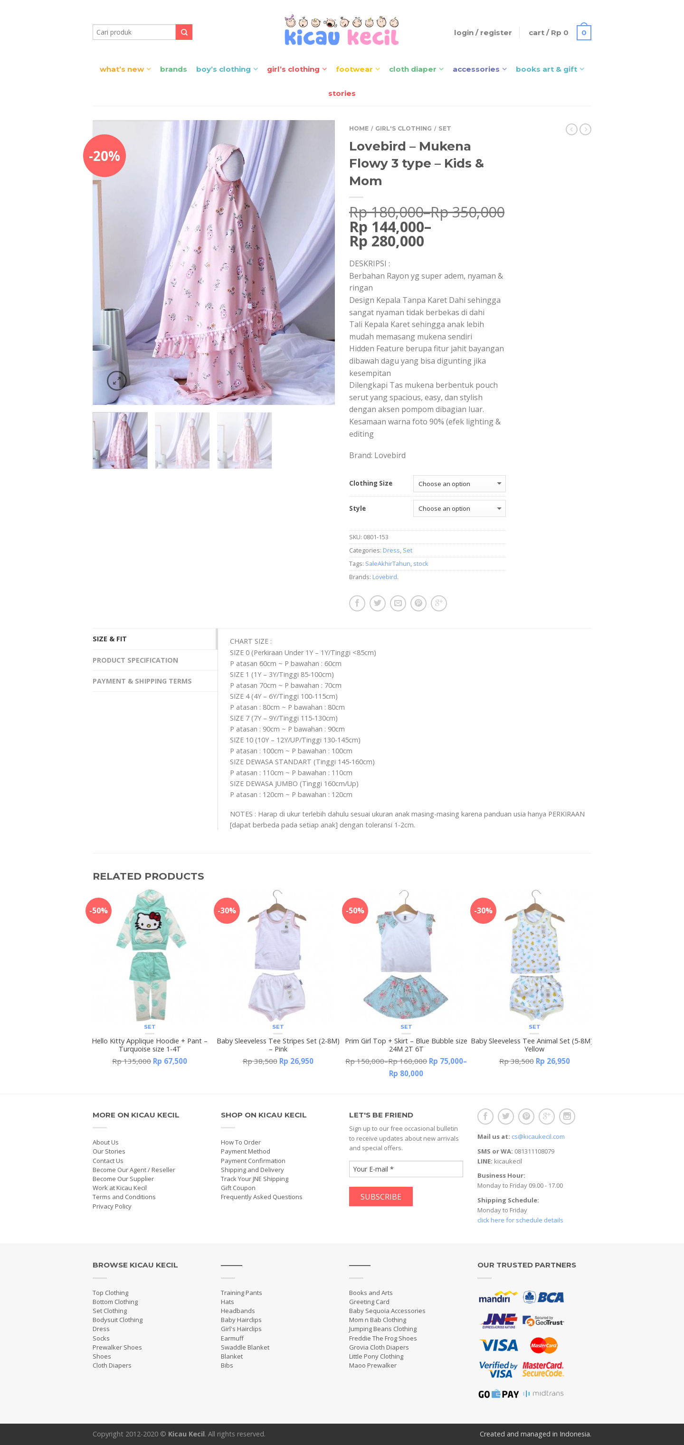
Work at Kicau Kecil (120, 1187)
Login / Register (482, 32)
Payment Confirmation (253, 1160)
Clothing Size (370, 484)
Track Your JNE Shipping (254, 1178)
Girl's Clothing (403, 128)
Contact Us (108, 1160)
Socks (101, 1338)
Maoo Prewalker (373, 1365)
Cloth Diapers (112, 1365)
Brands (173, 69)
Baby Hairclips (241, 1319)
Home (359, 128)
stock (420, 563)
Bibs (227, 1365)
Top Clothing (110, 1292)
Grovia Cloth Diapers (379, 1347)
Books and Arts (371, 1292)
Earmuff (232, 1338)
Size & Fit (110, 638)
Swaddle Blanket (245, 1347)
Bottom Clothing (115, 1301)
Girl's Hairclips (241, 1328)
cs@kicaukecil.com (538, 1136)
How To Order (241, 1142)
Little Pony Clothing (376, 1356)
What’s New (122, 69)
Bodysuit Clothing (117, 1319)
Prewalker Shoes (117, 1347)
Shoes (102, 1356)
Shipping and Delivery (252, 1169)
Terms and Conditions (124, 1196)
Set (444, 128)
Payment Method (245, 1151)
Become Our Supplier (123, 1178)
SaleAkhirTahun (387, 563)
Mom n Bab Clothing (377, 1319)
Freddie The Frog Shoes (383, 1338)
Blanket (232, 1356)
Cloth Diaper (413, 69)
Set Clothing (110, 1310)
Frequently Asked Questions (262, 1196)
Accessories (476, 69)
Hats (227, 1301)
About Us (106, 1142)
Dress (391, 550)
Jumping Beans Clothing (383, 1328)
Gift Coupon (238, 1187)
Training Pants (241, 1292)
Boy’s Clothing (223, 69)
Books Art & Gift (546, 69)
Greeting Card (369, 1301)
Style (357, 509)
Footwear (354, 69)
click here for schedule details (520, 1220)
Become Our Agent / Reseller (134, 1169)
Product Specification (135, 660)
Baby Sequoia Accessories (387, 1310)
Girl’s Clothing (293, 69)
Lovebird (384, 576)
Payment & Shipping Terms (142, 680)
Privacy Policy (112, 1206)
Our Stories (109, 1151)
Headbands (238, 1310)
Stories (342, 93)
